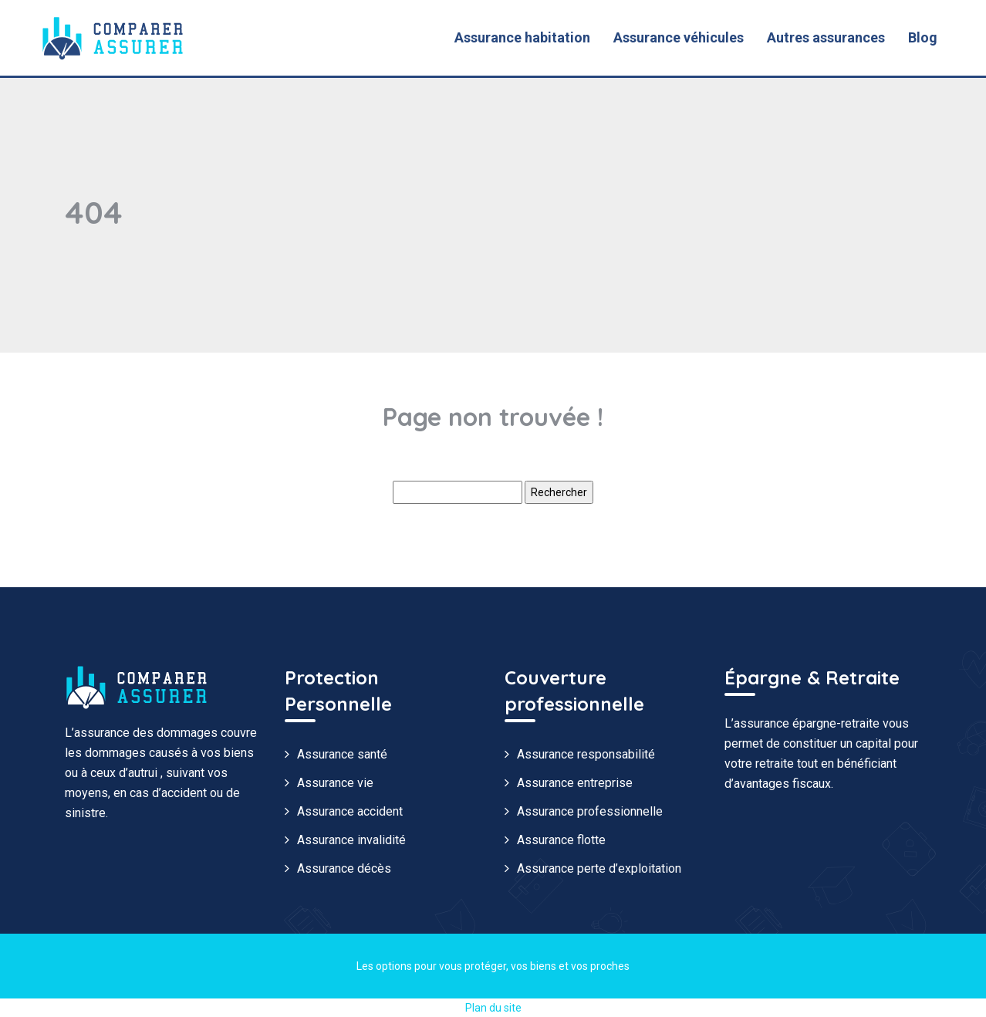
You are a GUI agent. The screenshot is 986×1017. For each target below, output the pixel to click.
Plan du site (493, 1008)
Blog (922, 37)
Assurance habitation (522, 37)
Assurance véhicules (678, 37)
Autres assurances (826, 37)
